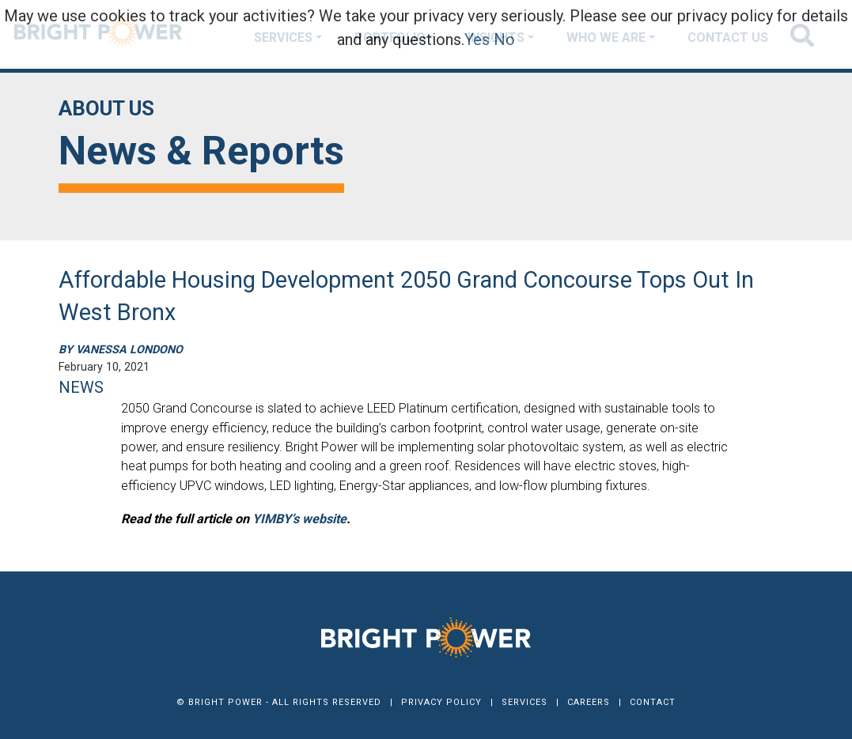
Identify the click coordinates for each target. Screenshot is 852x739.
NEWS (81, 387)
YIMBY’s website (299, 518)
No (504, 39)
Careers (588, 702)
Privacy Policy (441, 702)
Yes (477, 39)
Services (524, 702)
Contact (653, 702)
